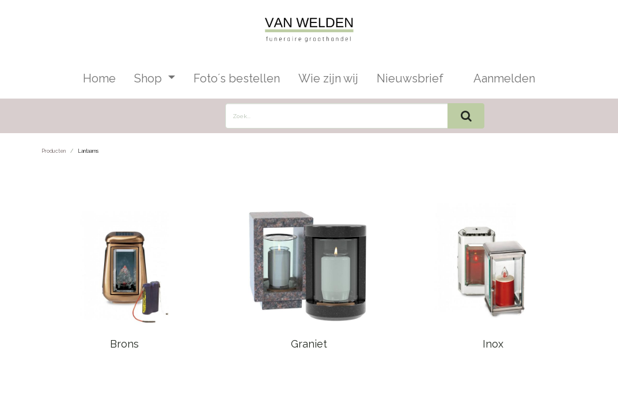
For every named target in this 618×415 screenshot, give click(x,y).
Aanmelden (504, 78)
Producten (53, 151)
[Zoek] (466, 116)
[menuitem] (99, 78)
